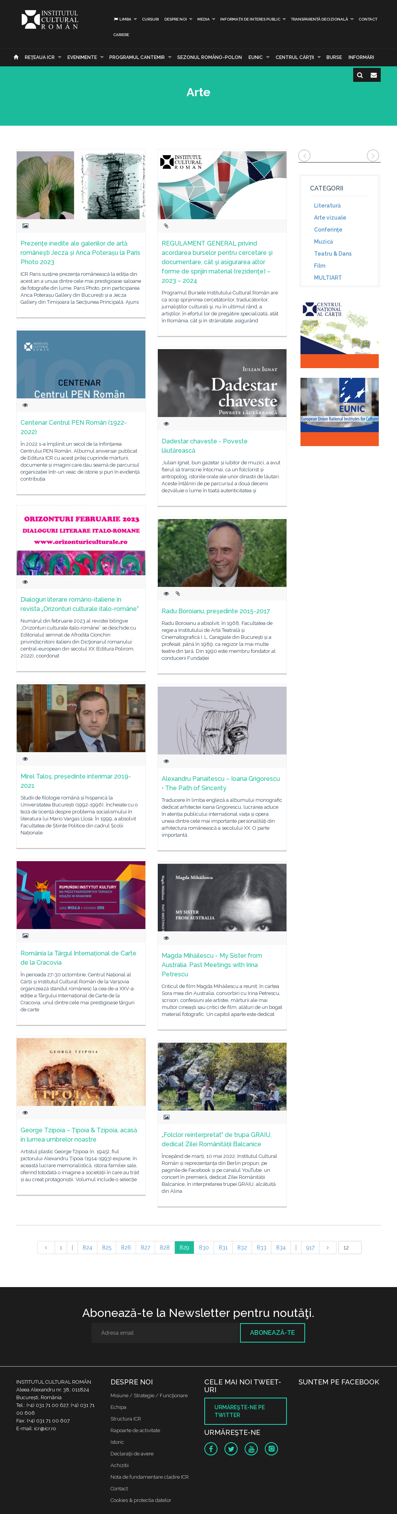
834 (281, 1247)
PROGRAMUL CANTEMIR (137, 57)
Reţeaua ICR (40, 57)
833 (261, 1247)
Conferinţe (328, 230)
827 (145, 1247)
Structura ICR (125, 1419)
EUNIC (256, 57)
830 (204, 1247)
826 (126, 1247)
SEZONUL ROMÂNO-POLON (209, 57)
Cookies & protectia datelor (140, 1500)
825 (106, 1247)
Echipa (118, 1407)
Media (203, 19)
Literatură (327, 205)
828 (165, 1247)
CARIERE (121, 35)
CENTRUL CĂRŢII (295, 57)
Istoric (117, 1442)
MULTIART (328, 278)
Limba (122, 19)
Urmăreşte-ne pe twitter (239, 1411)
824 (87, 1247)
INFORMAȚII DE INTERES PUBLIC (250, 19)
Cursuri (150, 19)
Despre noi (175, 19)
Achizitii (119, 1465)
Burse (334, 57)
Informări (361, 57)
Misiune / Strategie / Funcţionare (149, 1395)
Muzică (323, 242)
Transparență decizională (319, 19)
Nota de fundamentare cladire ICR (149, 1477)
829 (184, 1247)
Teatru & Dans (333, 254)
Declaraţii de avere (132, 1454)
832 (242, 1247)
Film (319, 266)
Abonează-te (272, 1332)
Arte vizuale (330, 218)
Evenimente (82, 57)
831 (223, 1247)
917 (310, 1247)
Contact (368, 19)
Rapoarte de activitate (135, 1430)
